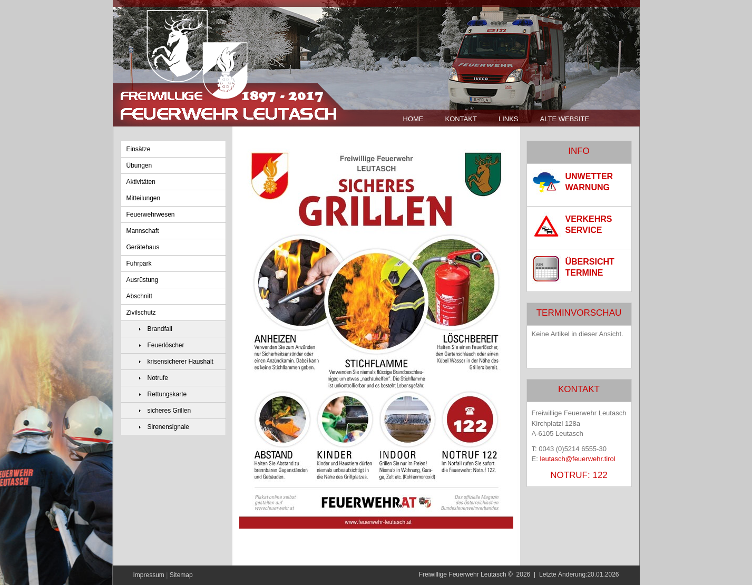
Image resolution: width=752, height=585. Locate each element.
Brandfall (160, 329)
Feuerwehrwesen (150, 214)
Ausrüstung (142, 280)
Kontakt (461, 119)
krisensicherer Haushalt (180, 361)
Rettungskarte (167, 394)
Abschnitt (139, 296)
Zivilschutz (141, 312)
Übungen (139, 165)
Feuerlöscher (166, 345)
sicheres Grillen (169, 410)
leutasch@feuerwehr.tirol (577, 459)
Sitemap (181, 575)
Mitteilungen (143, 198)
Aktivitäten (140, 182)
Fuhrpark (139, 263)
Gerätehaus (143, 247)
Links (509, 119)
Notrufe (158, 378)
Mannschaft (142, 231)
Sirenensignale (168, 427)
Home (413, 119)
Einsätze (138, 149)
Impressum (148, 575)
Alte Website (565, 119)
